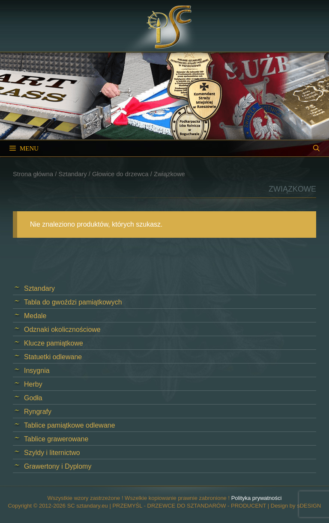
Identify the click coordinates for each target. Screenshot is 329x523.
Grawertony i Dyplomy (57, 466)
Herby (33, 384)
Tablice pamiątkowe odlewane (69, 425)
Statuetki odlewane (53, 356)
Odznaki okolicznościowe (62, 329)
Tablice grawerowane (56, 439)
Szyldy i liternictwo (52, 452)
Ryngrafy (37, 411)
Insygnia (37, 370)
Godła (33, 398)
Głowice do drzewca (120, 174)
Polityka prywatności (256, 498)
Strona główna (33, 174)
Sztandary (72, 174)
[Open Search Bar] (316, 148)
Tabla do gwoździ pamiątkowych (73, 302)
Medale (35, 315)
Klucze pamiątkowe (53, 343)
